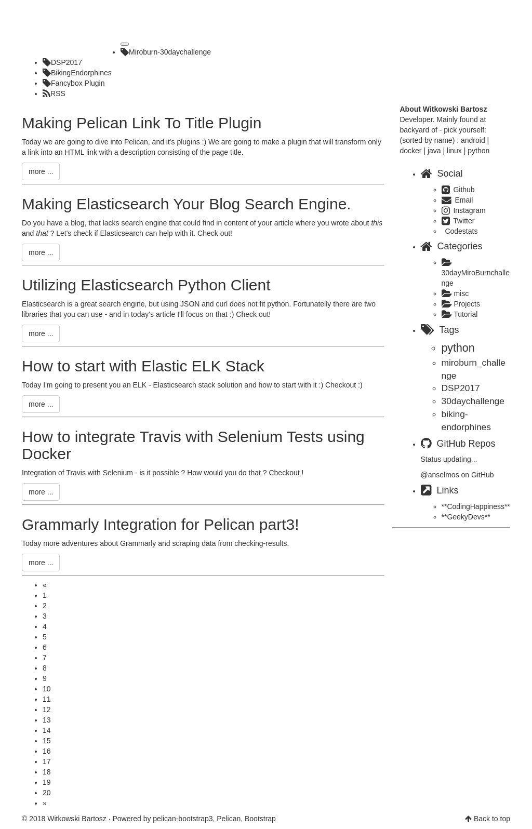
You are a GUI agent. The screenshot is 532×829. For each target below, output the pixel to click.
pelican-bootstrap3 (182, 818)
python (458, 348)
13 (47, 720)
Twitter (458, 221)
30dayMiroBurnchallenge (476, 273)
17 (47, 761)
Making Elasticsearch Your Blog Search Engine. (186, 203)
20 (47, 792)
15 (47, 741)
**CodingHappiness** (476, 506)
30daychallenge (473, 401)
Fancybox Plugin (74, 83)
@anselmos (440, 475)
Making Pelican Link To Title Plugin (141, 122)
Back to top (492, 818)
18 (47, 772)
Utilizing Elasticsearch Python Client (146, 284)
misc (455, 293)
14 (47, 730)
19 (47, 782)
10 (47, 689)
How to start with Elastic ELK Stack (143, 366)
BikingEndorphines (77, 73)
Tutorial (460, 314)
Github (458, 189)
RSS (54, 93)
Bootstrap (260, 818)
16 (47, 751)
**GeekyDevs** (466, 517)
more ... (41, 171)
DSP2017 (62, 62)
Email (457, 200)
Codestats (460, 231)
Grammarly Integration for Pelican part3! (160, 524)
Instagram (464, 210)
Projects (461, 304)
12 (47, 709)
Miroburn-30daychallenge (166, 52)
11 (47, 699)
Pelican (229, 818)
